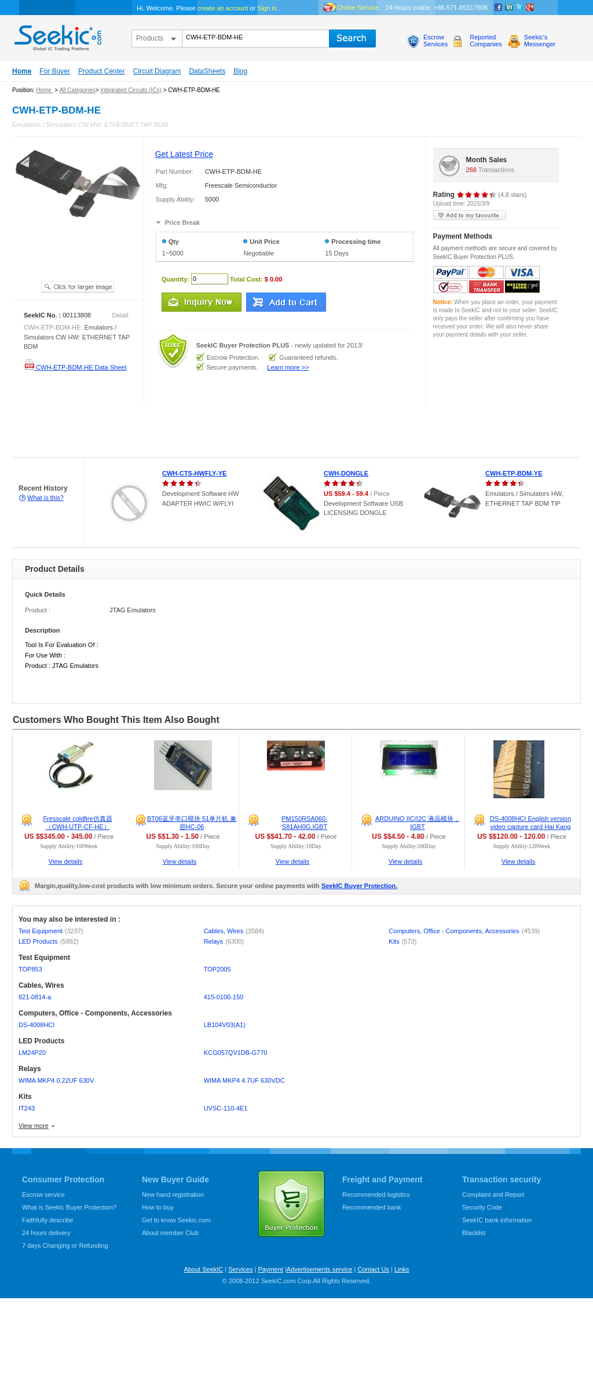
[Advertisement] (211, 432)
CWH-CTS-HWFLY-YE (194, 473)
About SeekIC (203, 1269)
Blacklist (473, 1232)
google (530, 7)
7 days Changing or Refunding (65, 1245)
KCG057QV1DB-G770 (236, 1052)
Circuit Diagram (157, 71)
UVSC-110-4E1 (226, 1108)
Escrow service (43, 1194)
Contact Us (373, 1269)
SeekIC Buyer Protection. (359, 885)
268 (471, 169)
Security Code (482, 1207)
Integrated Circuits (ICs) (131, 90)
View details (66, 861)
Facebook (499, 7)
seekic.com (56, 35)
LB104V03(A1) (225, 1024)
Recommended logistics (376, 1194)
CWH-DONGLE (346, 473)
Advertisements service (320, 1269)
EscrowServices (435, 41)
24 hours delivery (46, 1232)
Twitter (519, 7)
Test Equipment (51, 930)
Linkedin (509, 7)
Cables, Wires (234, 930)
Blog (240, 71)
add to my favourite (469, 215)
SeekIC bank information (497, 1220)
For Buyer (54, 71)
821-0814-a (35, 997)
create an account (222, 8)
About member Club (170, 1232)
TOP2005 (217, 969)
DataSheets (207, 71)
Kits (402, 941)
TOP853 (30, 969)
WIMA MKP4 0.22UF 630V (56, 1080)
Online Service (358, 7)
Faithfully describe (48, 1220)
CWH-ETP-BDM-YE (513, 473)
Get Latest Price (184, 154)
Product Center (101, 71)
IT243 (27, 1108)
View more (34, 1125)
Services (240, 1269)
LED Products (49, 941)
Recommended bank (371, 1207)
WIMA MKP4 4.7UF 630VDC (244, 1080)
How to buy (158, 1207)
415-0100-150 (224, 997)
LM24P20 (32, 1052)
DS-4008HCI (36, 1024)
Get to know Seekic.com (176, 1220)
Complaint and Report (493, 1194)
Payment (270, 1269)
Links (401, 1269)
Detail (120, 315)
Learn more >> (288, 367)
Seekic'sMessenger (539, 41)
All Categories (77, 90)
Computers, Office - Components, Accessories (464, 930)
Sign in (267, 8)
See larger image (77, 287)
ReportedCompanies (486, 41)
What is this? (45, 497)
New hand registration (173, 1194)
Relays (224, 941)
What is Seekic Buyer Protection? (69, 1207)
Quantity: (175, 278)
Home (21, 71)
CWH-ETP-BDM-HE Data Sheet (75, 367)
